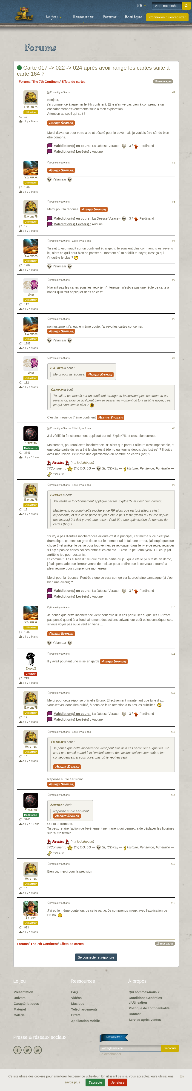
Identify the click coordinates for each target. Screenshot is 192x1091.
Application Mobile (85, 1021)
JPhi (31, 295)
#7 (173, 358)
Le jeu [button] (53, 17)
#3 (173, 201)
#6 (173, 319)
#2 (173, 162)
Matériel (20, 1009)
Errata (75, 1015)
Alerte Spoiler (61, 123)
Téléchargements (84, 1009)
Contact (135, 1014)
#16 (173, 903)
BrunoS (31, 668)
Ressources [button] (83, 19)
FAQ (74, 992)
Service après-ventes (145, 1020)
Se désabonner (110, 1054)
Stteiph (30, 918)
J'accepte (95, 1082)
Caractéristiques (26, 1003)
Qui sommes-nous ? (144, 992)
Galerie (19, 1015)
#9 (173, 485)
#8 (173, 428)
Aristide (31, 747)
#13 (173, 731)
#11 (173, 653)
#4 (173, 240)
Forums (109, 17)
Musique (77, 1003)
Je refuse (117, 1082)
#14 (173, 794)
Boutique (133, 17)
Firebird (31, 443)
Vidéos (76, 998)
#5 (173, 279)
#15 (173, 863)
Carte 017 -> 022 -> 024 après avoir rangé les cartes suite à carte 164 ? (93, 71)
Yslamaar (30, 177)
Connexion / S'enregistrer (167, 17)
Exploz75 (30, 107)
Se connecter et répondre (96, 957)
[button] (141, 5)
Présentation (23, 992)
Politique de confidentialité (149, 1008)
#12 (173, 692)
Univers (20, 998)
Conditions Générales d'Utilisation (145, 1000)
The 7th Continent (46, 81)
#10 (173, 607)
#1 (173, 92)
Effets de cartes (73, 81)
